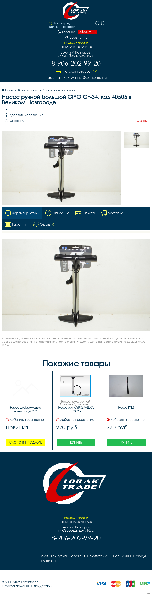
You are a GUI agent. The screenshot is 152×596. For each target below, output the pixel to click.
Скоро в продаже (25, 442)
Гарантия (54, 78)
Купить (76, 442)
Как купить (72, 78)
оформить (87, 31)
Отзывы (142, 120)
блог (86, 78)
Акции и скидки (134, 556)
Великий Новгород (62, 26)
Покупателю (97, 556)
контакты (99, 78)
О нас (114, 556)
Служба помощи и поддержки (27, 586)
